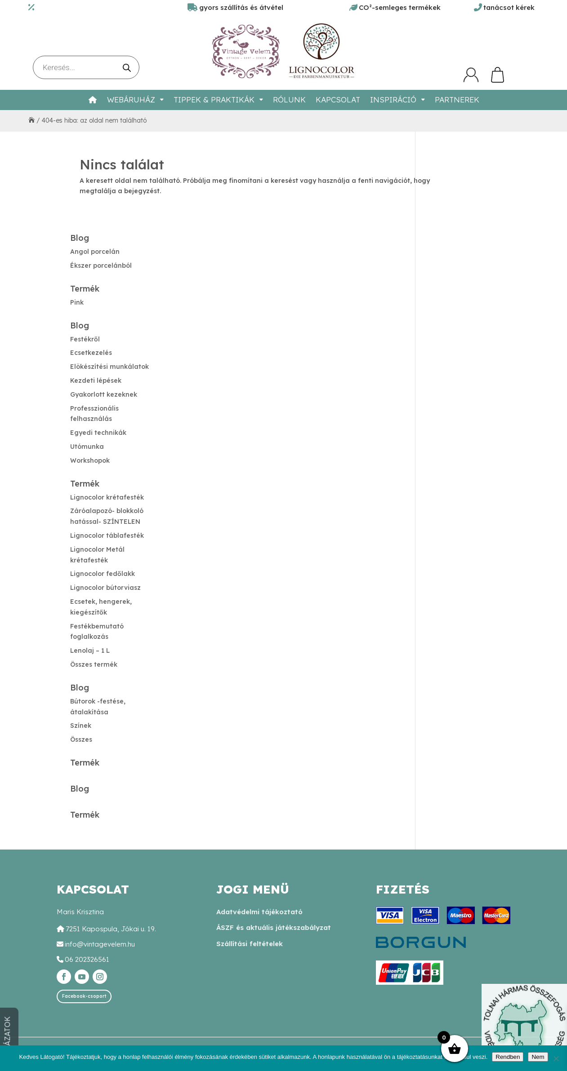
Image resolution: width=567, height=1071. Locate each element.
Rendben (508, 1056)
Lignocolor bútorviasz (105, 588)
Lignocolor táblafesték (107, 535)
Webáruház (131, 99)
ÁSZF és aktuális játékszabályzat (273, 927)
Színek (80, 725)
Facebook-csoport (84, 996)
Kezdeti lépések (95, 380)
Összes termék (93, 664)
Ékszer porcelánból (101, 265)
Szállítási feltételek (249, 943)
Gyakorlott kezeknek (103, 394)
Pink (77, 302)
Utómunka (87, 447)
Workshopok (90, 460)
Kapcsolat (338, 99)
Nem (537, 1056)
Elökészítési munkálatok (109, 367)
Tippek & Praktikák (214, 99)
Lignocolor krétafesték (107, 497)
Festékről (85, 339)
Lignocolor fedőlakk (102, 574)
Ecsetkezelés (91, 353)
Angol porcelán (95, 252)
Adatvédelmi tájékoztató (259, 911)
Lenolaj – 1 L (90, 650)
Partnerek (457, 99)
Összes (81, 739)
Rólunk (289, 99)
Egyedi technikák (98, 433)
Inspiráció (393, 99)
